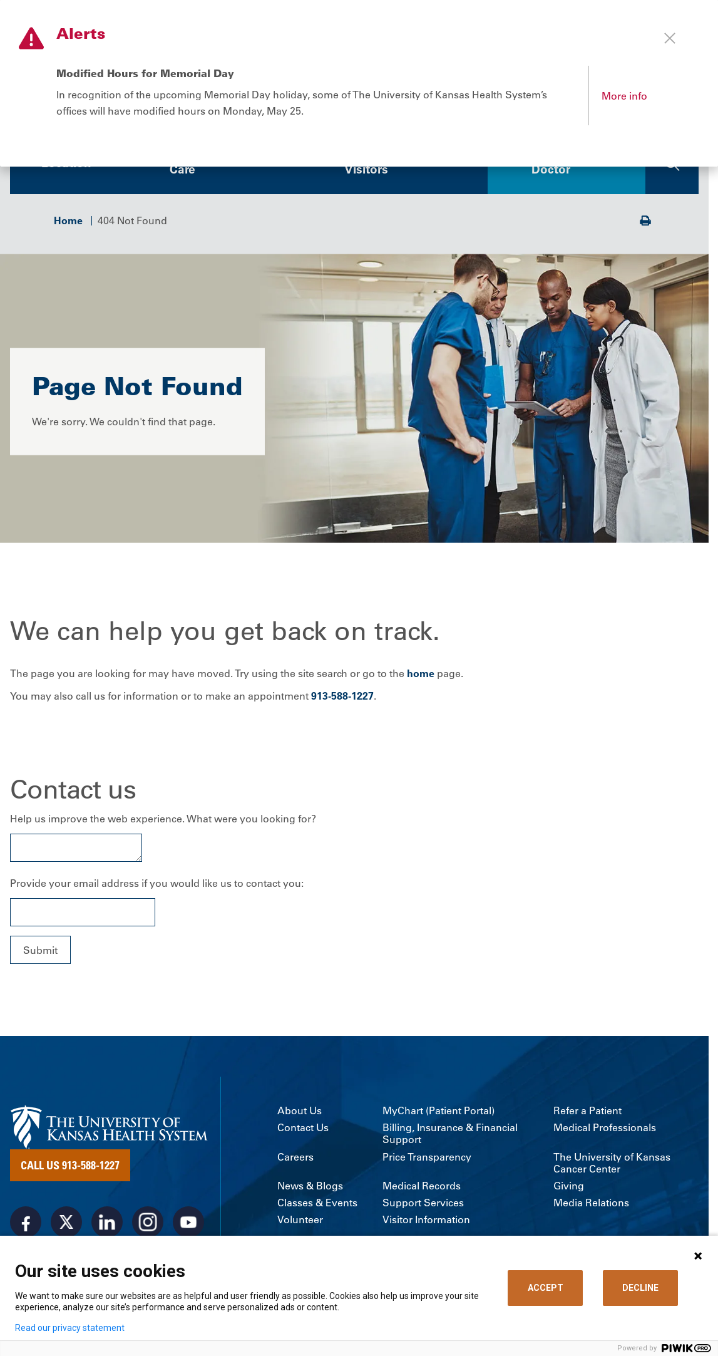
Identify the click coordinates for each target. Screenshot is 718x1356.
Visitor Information (426, 1222)
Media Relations (591, 1204)
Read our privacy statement (70, 1328)
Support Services (423, 1204)
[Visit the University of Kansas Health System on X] (66, 1224)
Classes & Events (317, 1204)
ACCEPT (545, 1288)
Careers (295, 1158)
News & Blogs (310, 1187)
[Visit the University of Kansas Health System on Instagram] (147, 1224)
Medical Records (421, 1187)
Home (68, 221)
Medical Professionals (604, 1129)
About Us (299, 1112)
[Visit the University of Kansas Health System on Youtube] (188, 1224)
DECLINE (640, 1288)
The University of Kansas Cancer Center (611, 1164)
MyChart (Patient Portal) (438, 1112)
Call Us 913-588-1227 (70, 1167)
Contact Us (303, 1129)
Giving (568, 1187)
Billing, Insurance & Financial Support (450, 1135)
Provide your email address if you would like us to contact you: (157, 885)
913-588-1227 (342, 697)
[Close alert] (669, 38)
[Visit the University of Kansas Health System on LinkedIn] (107, 1224)
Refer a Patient (587, 1112)
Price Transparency (426, 1158)
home (420, 675)
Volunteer (300, 1222)
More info (624, 96)
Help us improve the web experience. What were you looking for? (163, 820)
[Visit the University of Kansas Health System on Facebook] (25, 1224)
